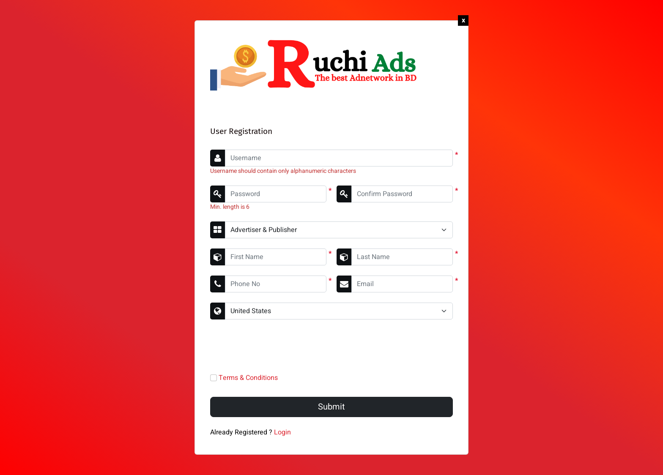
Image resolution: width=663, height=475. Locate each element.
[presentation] (274, 346)
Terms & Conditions (248, 378)
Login (282, 432)
